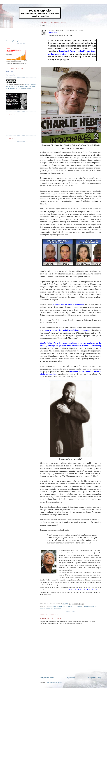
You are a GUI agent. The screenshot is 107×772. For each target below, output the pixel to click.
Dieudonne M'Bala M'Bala (72, 606)
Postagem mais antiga (94, 677)
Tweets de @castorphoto (13, 41)
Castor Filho (9, 71)
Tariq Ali (49, 608)
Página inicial (71, 677)
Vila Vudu (57, 608)
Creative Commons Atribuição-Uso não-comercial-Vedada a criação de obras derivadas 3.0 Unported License (21, 86)
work (10, 84)
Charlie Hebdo (56, 606)
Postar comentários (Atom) (54, 682)
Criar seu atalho (10, 75)
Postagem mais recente (47, 677)
